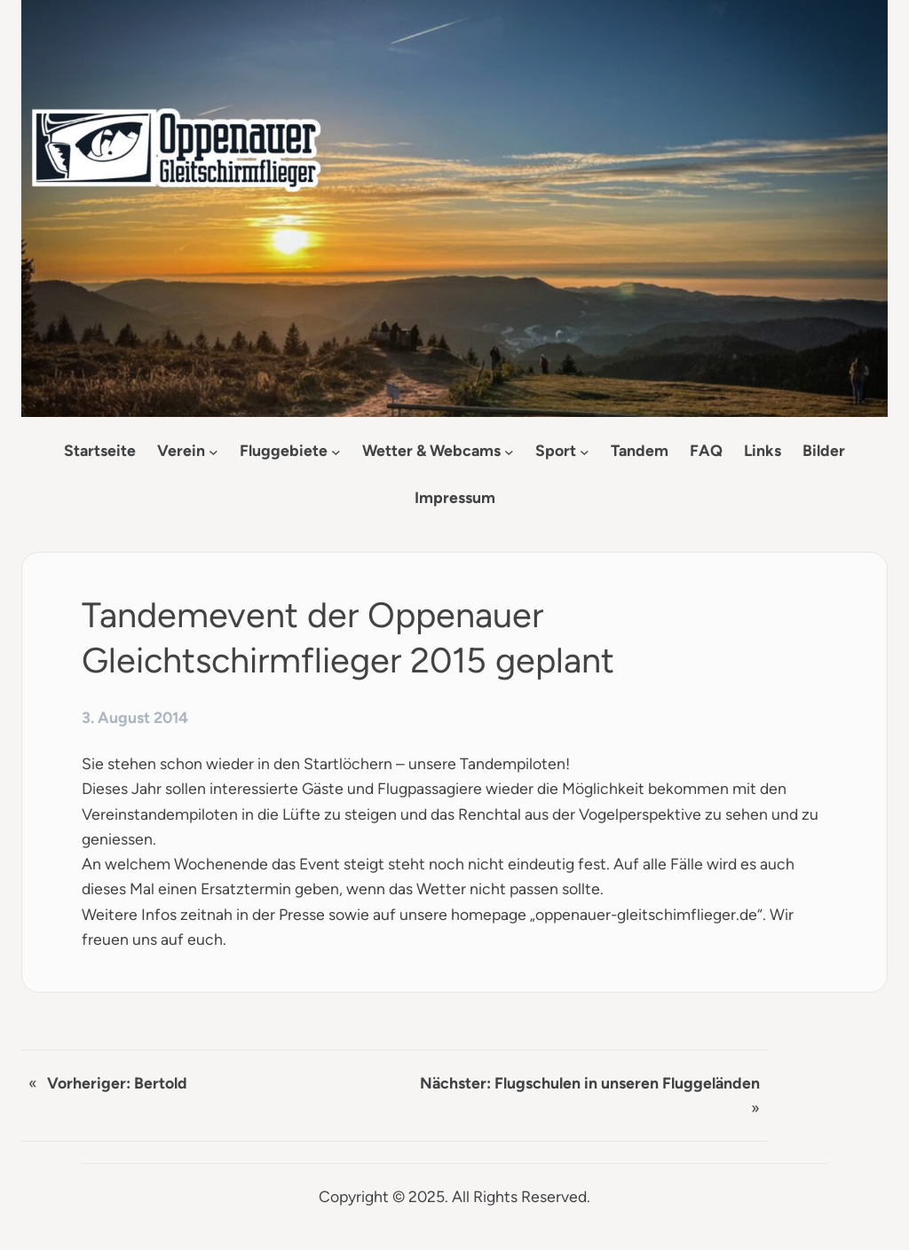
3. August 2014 (135, 717)
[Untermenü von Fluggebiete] (336, 451)
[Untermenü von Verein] (213, 451)
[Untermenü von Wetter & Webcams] (509, 451)
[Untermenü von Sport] (584, 451)
